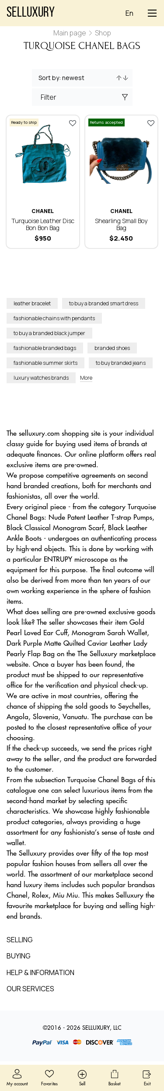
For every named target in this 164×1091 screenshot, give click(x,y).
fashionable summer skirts (45, 363)
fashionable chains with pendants (54, 318)
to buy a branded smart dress (103, 303)
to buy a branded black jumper (49, 333)
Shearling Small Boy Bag (121, 224)
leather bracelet (32, 303)
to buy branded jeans (121, 363)
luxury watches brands (41, 377)
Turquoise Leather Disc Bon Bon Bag (42, 224)
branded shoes (112, 348)
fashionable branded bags (45, 348)
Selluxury (31, 13)
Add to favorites (72, 122)
